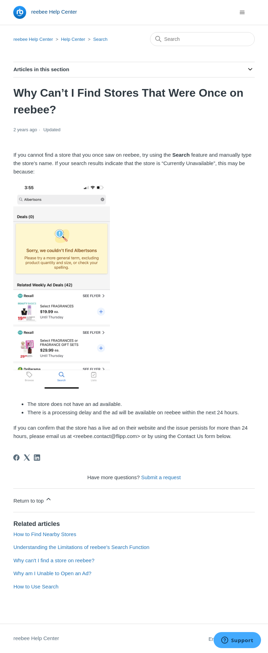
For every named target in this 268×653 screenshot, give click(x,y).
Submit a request (160, 477)
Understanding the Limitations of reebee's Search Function (81, 547)
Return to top (32, 500)
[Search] (202, 39)
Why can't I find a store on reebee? (53, 560)
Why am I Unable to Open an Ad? (52, 573)
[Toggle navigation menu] (242, 12)
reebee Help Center (33, 39)
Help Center (74, 39)
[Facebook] (16, 457)
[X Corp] (27, 457)
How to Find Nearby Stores (44, 534)
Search (100, 39)
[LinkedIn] (37, 457)
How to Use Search (35, 586)
